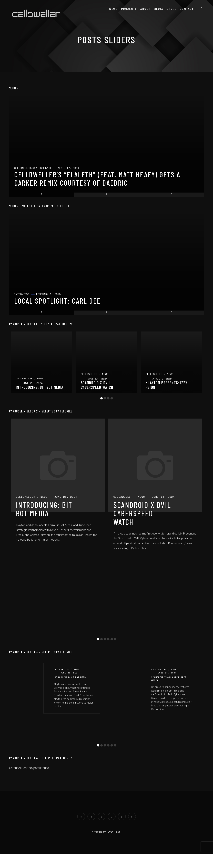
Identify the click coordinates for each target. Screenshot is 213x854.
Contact (187, 9)
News (113, 9)
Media (158, 9)
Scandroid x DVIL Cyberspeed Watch (142, 513)
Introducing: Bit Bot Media (44, 509)
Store (171, 9)
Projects (129, 9)
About (145, 9)
